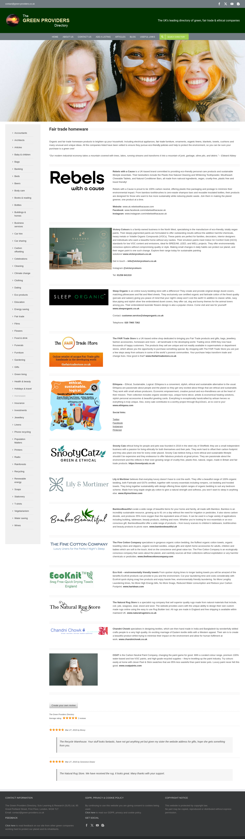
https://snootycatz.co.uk (142, 463)
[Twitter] (92, 825)
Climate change (22, 273)
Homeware (20, 396)
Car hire (18, 233)
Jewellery (19, 417)
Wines (17, 525)
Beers (17, 183)
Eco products (21, 294)
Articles (18, 147)
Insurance (19, 403)
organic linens (194, 141)
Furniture (19, 352)
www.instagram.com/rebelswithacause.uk (146, 213)
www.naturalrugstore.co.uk (141, 613)
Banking (18, 169)
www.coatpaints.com (130, 665)
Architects (19, 140)
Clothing (18, 280)
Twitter (116, 419)
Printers (18, 449)
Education (19, 302)
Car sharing (20, 241)
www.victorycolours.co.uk (137, 254)
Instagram (118, 426)
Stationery (19, 496)
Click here (90, 812)
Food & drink (20, 338)
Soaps (17, 489)
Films (17, 323)
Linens (17, 424)
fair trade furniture (165, 141)
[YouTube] (97, 825)
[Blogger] (102, 825)
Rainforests (20, 464)
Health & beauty (22, 381)
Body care (19, 190)
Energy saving (21, 309)
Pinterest (117, 430)
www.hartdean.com (133, 586)
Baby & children (22, 154)
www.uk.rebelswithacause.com (138, 206)
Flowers (18, 331)
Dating (17, 287)
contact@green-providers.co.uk (20, 4)
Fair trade (19, 316)
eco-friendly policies (158, 145)
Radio (17, 457)
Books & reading (22, 197)
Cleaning (18, 266)
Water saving (21, 518)
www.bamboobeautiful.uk (163, 526)
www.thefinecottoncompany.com (155, 556)
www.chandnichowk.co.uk (133, 639)
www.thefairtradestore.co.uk (161, 356)
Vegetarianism (21, 511)
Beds (17, 176)
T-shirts (18, 503)
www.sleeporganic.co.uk (126, 308)
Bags (17, 161)
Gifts (16, 367)
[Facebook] (86, 825)
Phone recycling (22, 432)
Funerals (18, 345)
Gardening (19, 360)
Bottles (17, 205)
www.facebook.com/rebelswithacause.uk (145, 210)
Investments (20, 410)
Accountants (20, 133)
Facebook (118, 423)
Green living (20, 374)
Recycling (19, 471)
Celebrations (20, 258)
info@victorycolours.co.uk (142, 261)
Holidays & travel (23, 388)
